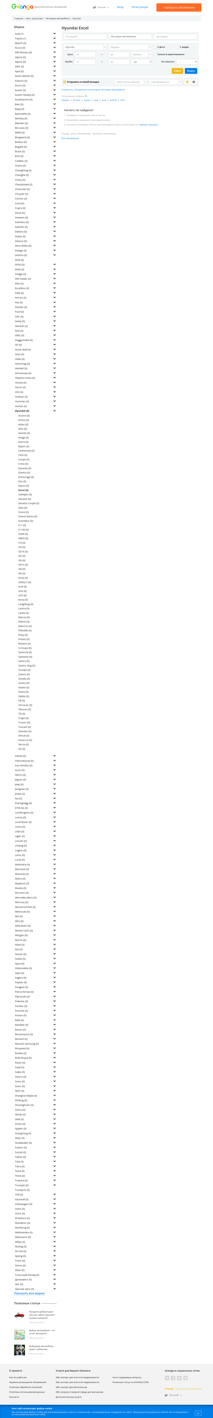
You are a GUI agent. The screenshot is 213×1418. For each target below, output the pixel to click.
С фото (159, 46)
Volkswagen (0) (23, 1204)
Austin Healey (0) (24, 95)
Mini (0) (19, 921)
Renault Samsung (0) (27, 1044)
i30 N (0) (23, 565)
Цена (70, 54)
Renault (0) (21, 1039)
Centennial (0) (26, 451)
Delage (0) (20, 250)
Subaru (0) (21, 1147)
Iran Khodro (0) (23, 765)
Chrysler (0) (21, 194)
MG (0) (19, 916)
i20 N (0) (23, 551)
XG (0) (21, 749)
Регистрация (140, 7)
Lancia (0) (20, 817)
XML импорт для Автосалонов (71, 1387)
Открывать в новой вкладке (81, 81)
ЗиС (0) (19, 1284)
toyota (87, 99)
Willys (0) (20, 1242)
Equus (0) (23, 486)
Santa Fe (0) (25, 652)
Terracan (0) (25, 705)
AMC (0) (19, 66)
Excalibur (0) (22, 288)
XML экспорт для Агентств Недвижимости (77, 1382)
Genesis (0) (21, 326)
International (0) (24, 761)
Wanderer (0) (22, 1223)
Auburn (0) (21, 81)
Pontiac (77, 99)
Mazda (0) (20, 888)
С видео (182, 46)
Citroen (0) (21, 198)
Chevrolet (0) (22, 189)
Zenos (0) (20, 1265)
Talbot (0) (20, 1157)
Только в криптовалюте (169, 54)
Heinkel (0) (21, 368)
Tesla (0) (19, 1171)
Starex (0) (23, 687)
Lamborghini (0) (24, 812)
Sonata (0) (24, 679)
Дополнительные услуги (69, 1397)
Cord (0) (19, 203)
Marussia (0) (22, 869)
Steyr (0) (19, 1138)
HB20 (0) (23, 538)
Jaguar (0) (20, 779)
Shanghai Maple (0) (26, 1095)
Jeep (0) (19, 784)
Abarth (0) (20, 43)
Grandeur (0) (25, 521)
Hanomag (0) (22, 364)
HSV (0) (19, 392)
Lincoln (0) (21, 841)
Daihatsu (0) (22, 222)
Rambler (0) (21, 1025)
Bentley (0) (21, 118)
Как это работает (18, 1377)
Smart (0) (20, 1124)
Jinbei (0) (20, 794)
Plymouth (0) (22, 996)
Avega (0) (23, 437)
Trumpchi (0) (22, 1190)
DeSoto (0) (21, 255)
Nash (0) (19, 945)
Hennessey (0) (23, 373)
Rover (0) (20, 1062)
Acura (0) (20, 48)
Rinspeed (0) (22, 1048)
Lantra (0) (23, 608)
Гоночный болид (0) (27, 1275)
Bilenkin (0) (21, 123)
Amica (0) (23, 420)
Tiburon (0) (24, 709)
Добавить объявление (179, 7)
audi (104, 99)
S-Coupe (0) (25, 648)
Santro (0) (24, 661)
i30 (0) (21, 560)
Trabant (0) (21, 1180)
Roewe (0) (20, 1053)
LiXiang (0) (21, 845)
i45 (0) (21, 573)
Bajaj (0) (19, 109)
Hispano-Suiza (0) (25, 378)
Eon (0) (22, 481)
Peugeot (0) (21, 987)
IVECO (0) (20, 775)
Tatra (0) (20, 1166)
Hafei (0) (20, 359)
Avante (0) (24, 433)
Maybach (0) (22, 883)
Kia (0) (18, 798)
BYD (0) (19, 156)
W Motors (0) (22, 1218)
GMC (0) (19, 335)
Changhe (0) (22, 175)
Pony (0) (23, 635)
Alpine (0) (20, 62)
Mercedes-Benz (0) (25, 897)
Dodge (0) (20, 274)
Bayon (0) (23, 446)
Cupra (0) (20, 208)
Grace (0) (23, 512)
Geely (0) (20, 321)
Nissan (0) (20, 954)
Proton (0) (20, 1015)
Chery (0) (20, 180)
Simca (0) (20, 1110)
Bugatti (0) (21, 147)
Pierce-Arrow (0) (24, 992)
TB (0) (21, 700)
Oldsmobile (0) (23, 968)
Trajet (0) (23, 718)
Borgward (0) (22, 137)
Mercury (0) (21, 902)
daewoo (66, 99)
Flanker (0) (21, 307)
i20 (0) (21, 547)
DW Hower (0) (23, 279)
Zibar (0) (19, 1270)
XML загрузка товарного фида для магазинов (79, 1392)
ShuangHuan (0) (24, 1105)
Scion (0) (20, 1081)
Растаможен (168, 61)
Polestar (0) (21, 1001)
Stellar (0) (23, 696)
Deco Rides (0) (23, 246)
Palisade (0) (24, 630)
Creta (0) (23, 464)
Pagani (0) (20, 978)
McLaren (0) (22, 893)
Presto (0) (23, 639)
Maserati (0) (22, 874)
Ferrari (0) (20, 298)
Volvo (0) (20, 1209)
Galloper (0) (25, 494)
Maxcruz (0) (25, 626)
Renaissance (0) (24, 1034)
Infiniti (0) (20, 756)
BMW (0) (20, 132)
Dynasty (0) (24, 468)
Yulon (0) (20, 1261)
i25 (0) (21, 556)
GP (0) (18, 345)
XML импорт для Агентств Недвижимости (77, 1377)
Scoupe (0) (24, 670)
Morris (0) (20, 940)
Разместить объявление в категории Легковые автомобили (93, 89)
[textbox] (129, 47)
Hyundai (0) (22, 411)
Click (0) (22, 455)
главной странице (148, 124)
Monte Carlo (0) (24, 930)
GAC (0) (19, 316)
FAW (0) (19, 293)
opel (96, 99)
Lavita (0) (23, 613)
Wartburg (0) (22, 1227)
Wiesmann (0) (23, 1237)
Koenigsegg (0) (23, 803)
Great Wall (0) (23, 349)
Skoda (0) (20, 1114)
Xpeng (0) (20, 1256)
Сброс (177, 71)
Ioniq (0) (23, 578)
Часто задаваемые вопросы (127, 1377)
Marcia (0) (24, 617)
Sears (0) (20, 1086)
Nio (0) (18, 949)
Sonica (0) (23, 683)
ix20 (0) (22, 586)
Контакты (14, 1397)
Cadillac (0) (21, 161)
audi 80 (113, 99)
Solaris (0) (24, 674)
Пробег (69, 61)
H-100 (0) (23, 530)
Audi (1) (19, 33)
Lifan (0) (19, 831)
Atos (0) (22, 429)
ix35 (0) (22, 591)
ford (122, 99)
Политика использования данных (27, 1392)
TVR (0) (19, 1194)
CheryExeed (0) (23, 184)
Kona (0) (23, 600)
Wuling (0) (20, 1246)
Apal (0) (19, 71)
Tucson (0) (24, 722)
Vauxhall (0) (21, 1199)
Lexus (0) (20, 827)
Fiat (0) (19, 302)
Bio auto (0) (21, 128)
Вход (120, 7)
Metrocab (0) (22, 912)
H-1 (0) (22, 525)
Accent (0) (24, 416)
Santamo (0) (25, 657)
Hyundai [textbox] (69, 47)
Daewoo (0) (21, 217)
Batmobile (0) (22, 114)
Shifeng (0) (21, 1100)
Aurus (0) (20, 85)
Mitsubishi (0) (22, 926)
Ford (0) (19, 312)
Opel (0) (19, 973)
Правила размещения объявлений (27, 1382)
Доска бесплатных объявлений (183, 1389)
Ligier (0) (20, 836)
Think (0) (20, 1176)
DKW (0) (19, 269)
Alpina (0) (20, 57)
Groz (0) (19, 354)
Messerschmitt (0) (25, 907)
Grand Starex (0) (27, 516)
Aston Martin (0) (24, 76)
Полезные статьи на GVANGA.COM (130, 1382)
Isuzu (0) (20, 770)
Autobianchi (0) (23, 99)
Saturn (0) (20, 1077)
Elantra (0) (24, 472)
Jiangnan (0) (22, 789)
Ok (198, 1413)
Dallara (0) (21, 231)
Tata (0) (19, 1161)
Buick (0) (20, 151)
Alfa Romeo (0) (23, 52)
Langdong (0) (25, 604)
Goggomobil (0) (24, 340)
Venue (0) (23, 735)
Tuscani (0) (24, 727)
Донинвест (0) (23, 1279)
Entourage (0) (26, 477)
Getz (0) (22, 507)
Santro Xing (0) (26, 665)
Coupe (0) (23, 459)
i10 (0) (21, 543)
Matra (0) (20, 879)
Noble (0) (20, 959)
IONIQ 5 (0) (24, 582)
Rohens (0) (24, 643)
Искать (191, 71)
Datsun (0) (21, 241)
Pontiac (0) (21, 1006)
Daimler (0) (21, 227)
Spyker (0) (20, 1128)
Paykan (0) (21, 982)
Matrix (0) (23, 621)
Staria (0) (23, 692)
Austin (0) (20, 90)
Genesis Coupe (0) (28, 503)
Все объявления (70, 137)
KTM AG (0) (21, 808)
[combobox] (85, 47)
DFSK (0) (19, 265)
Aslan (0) (23, 424)
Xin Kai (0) (20, 1251)
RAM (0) (19, 1020)
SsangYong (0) (23, 1133)
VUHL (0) (20, 1213)
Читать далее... (37, 1322)
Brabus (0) (21, 142)
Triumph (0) (21, 1185)
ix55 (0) (22, 595)
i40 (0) (21, 569)
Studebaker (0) (23, 1143)
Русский (101, 7)
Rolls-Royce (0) (23, 1058)
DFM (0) (19, 260)
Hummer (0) (22, 401)
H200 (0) (23, 534)
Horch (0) (20, 387)
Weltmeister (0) (24, 1232)
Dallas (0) (20, 236)
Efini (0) (19, 283)
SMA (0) (19, 1119)
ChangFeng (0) (23, 170)
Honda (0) (20, 382)
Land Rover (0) (23, 822)
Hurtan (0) (21, 406)
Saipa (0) (20, 1072)
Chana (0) (20, 165)
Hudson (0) (21, 397)
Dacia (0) (20, 213)
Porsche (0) (21, 1011)
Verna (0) (23, 744)
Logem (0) (20, 850)
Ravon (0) (20, 1029)
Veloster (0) (24, 731)
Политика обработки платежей (25, 1387)
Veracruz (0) (25, 740)
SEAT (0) (19, 1091)
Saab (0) (19, 1067)
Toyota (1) (20, 38)
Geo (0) (19, 331)
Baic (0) (19, 104)
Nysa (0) (19, 963)
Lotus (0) (20, 855)
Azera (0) (23, 442)
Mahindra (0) (22, 864)
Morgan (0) (21, 935)
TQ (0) (21, 714)
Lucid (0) (20, 860)
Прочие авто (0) (24, 1289)
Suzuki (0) (20, 1152)
